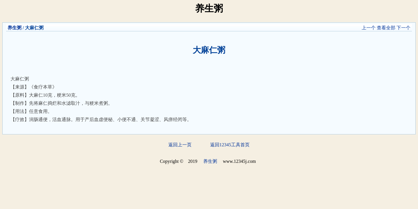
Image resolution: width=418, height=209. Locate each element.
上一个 (369, 27)
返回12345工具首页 (230, 144)
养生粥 (14, 27)
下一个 (403, 27)
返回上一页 (180, 144)
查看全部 (386, 27)
